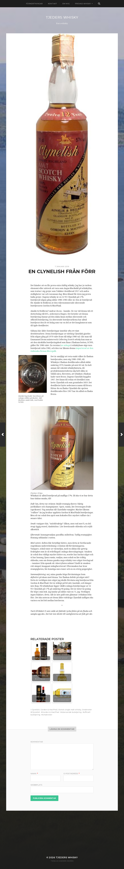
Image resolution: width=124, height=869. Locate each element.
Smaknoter (87, 710)
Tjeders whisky (62, 17)
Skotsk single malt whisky (69, 710)
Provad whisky (83, 4)
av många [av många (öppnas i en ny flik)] (65, 345)
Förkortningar (34, 4)
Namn (34, 773)
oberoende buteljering (71, 712)
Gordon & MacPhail (49, 710)
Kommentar (37, 742)
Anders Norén (66, 861)
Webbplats (36, 785)
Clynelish (36, 710)
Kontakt (52, 4)
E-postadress (71, 773)
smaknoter (47, 715)
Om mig (66, 4)
